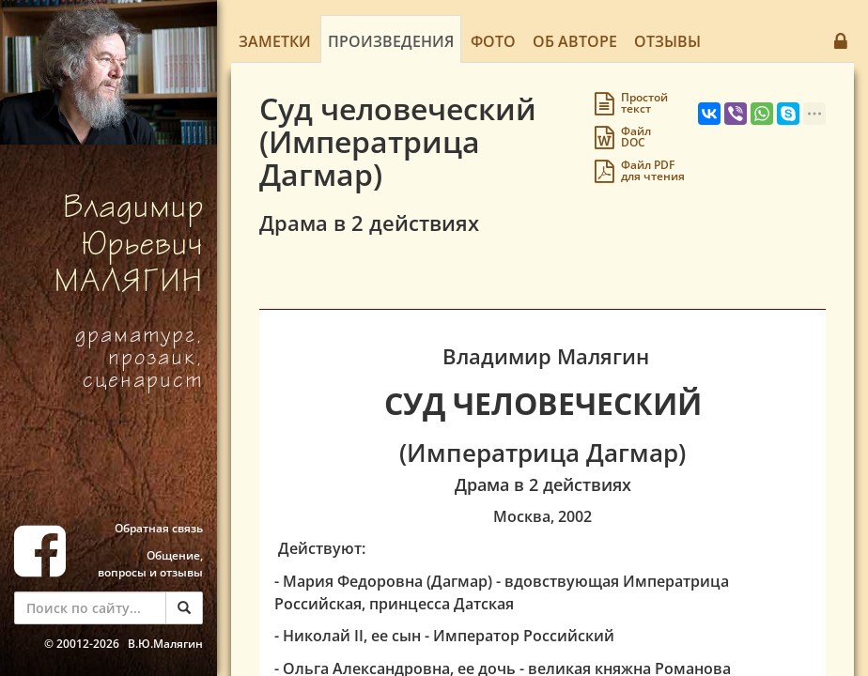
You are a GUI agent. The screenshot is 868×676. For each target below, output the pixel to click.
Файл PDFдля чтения (653, 170)
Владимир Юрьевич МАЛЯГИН (129, 247)
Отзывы (667, 41)
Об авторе (575, 41)
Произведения (391, 41)
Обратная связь (159, 528)
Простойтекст (644, 102)
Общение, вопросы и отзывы (150, 563)
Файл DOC (636, 136)
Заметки (275, 41)
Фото (493, 41)
